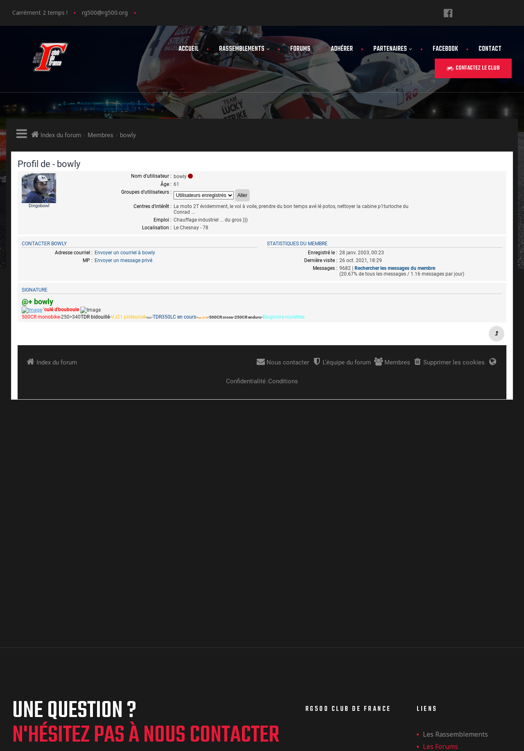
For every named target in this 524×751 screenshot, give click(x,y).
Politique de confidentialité (465, 608)
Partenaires (392, 49)
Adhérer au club (448, 572)
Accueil (188, 49)
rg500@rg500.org (105, 12)
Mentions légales (450, 596)
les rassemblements (455, 547)
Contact (490, 49)
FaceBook (445, 49)
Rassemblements (244, 49)
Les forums (440, 559)
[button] (473, 68)
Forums (300, 49)
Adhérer (342, 49)
